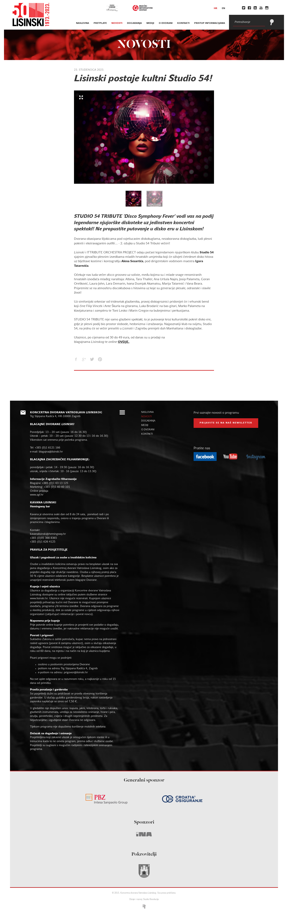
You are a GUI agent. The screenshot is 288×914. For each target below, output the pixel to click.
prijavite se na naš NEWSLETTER (226, 423)
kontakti (183, 23)
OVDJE (123, 342)
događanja (134, 23)
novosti (116, 23)
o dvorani (166, 23)
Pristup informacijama (209, 23)
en (223, 8)
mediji (150, 23)
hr (215, 8)
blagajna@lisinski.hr (51, 451)
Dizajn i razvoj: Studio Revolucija (144, 899)
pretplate (100, 23)
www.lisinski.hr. (39, 598)
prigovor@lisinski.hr (76, 672)
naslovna (82, 23)
